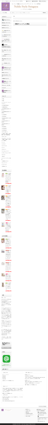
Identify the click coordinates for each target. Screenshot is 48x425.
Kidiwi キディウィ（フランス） (6, 31)
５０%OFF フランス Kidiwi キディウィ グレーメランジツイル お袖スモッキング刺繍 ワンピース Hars (8, 189)
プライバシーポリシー (29, 414)
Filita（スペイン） (6, 20)
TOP (14, 16)
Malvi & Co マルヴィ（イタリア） (6, 35)
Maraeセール (4, 166)
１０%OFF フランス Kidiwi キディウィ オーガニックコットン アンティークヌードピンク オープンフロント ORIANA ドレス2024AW (8, 178)
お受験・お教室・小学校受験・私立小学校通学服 (6, 134)
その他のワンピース (5, 78)
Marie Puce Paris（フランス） (6, 76)
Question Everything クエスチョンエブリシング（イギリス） (6, 46)
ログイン (28, 1)
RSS (26, 416)
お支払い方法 (28, 410)
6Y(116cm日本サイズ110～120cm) (6, 119)
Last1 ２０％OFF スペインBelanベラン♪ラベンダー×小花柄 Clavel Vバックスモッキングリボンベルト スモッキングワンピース (8, 254)
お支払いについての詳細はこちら (8, 380)
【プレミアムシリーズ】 (6, 152)
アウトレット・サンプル (6, 85)
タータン (3, 154)
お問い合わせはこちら (41, 421)
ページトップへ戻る (42, 406)
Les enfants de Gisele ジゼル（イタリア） (6, 40)
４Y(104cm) (4, 114)
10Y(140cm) (4, 128)
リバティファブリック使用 (6, 159)
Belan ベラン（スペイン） (6, 50)
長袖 (3, 100)
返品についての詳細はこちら (7, 393)
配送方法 (27, 412)
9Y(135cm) (4, 126)
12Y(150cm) (4, 130)
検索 (44, 12)
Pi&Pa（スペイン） (5, 72)
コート (3, 147)
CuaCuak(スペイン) (5, 25)
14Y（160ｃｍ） (5, 131)
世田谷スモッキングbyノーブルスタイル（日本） (6, 68)
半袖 (3, 98)
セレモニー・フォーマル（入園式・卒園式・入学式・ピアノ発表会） (6, 139)
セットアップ (4, 162)
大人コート (4, 149)
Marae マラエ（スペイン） (6, 59)
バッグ (3, 142)
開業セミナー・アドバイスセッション (6, 81)
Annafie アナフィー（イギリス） (6, 55)
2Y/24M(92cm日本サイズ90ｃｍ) (6, 109)
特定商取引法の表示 (29, 413)
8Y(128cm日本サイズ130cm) (6, 124)
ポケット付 (4, 136)
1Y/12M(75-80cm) (5, 105)
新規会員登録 (35, 1)
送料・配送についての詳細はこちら (31, 384)
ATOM (29, 416)
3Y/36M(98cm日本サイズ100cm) (6, 112)
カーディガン (4, 145)
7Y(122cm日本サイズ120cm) (6, 121)
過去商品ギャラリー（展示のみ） (6, 91)
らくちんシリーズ (5, 151)
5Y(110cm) (4, 116)
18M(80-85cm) (4, 107)
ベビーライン (4, 164)
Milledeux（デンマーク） (6, 22)
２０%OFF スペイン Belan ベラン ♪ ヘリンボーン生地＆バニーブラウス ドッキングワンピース (8, 286)
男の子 (3, 156)
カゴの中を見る (42, 1)
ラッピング (4, 87)
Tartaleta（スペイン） (6, 63)
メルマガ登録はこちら (6, 347)
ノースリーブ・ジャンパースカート (6, 103)
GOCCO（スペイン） (5, 27)
